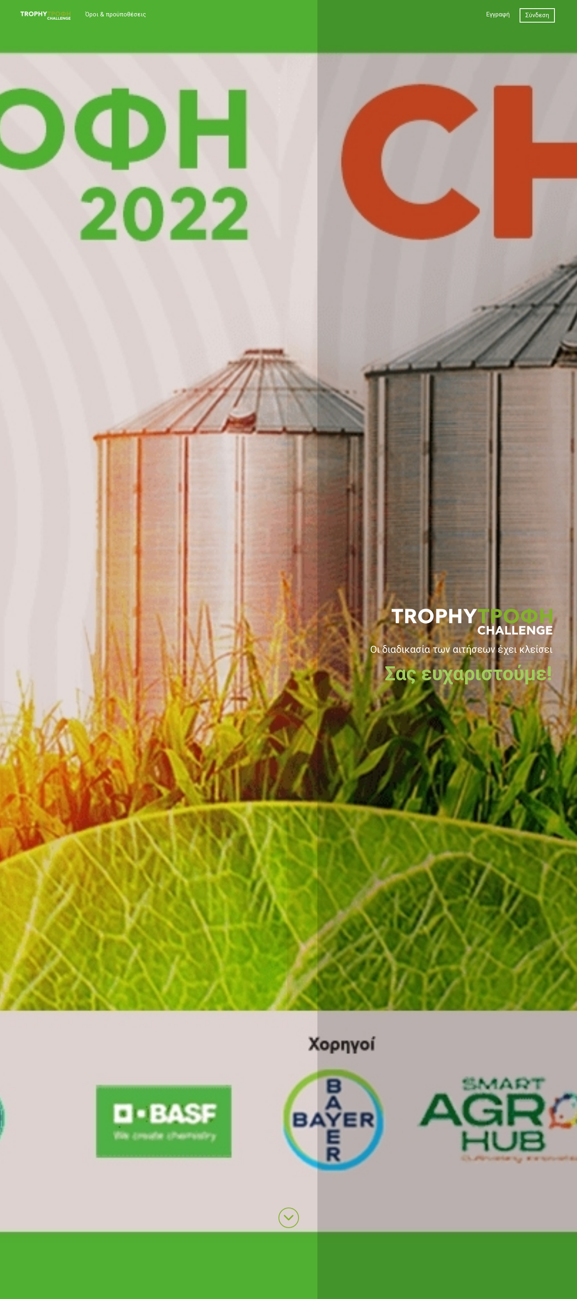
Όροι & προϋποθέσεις (115, 14)
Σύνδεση (537, 15)
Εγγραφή (498, 14)
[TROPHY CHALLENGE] (46, 15)
